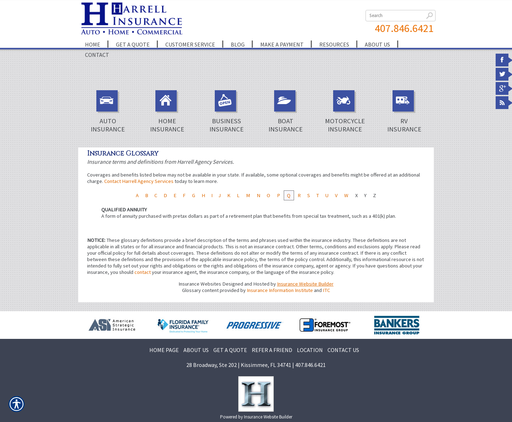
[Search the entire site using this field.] (401, 15)
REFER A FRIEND (272, 349)
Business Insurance (226, 111)
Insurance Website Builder (305, 284)
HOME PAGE (164, 349)
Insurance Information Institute (280, 290)
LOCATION (310, 349)
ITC (326, 290)
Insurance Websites (199, 284)
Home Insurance (167, 111)
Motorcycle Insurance (345, 111)
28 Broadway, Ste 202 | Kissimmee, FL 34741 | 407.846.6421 (256, 364)
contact (142, 272)
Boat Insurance (285, 111)
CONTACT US (343, 349)
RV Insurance (404, 111)
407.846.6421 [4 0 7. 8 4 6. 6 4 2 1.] (404, 28)
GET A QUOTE (230, 349)
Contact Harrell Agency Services (139, 181)
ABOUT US (196, 349)
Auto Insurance (108, 111)
